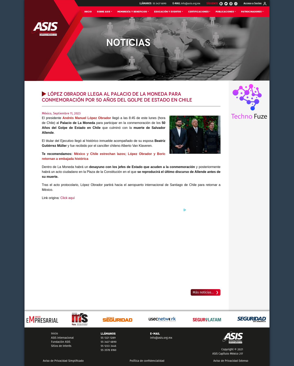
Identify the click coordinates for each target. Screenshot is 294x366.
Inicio (54, 333)
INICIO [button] (88, 11)
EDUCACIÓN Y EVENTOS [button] (167, 11)
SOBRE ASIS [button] (103, 11)
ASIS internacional (62, 337)
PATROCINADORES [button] (251, 11)
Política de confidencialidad (147, 361)
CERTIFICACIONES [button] (198, 11)
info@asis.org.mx (190, 3)
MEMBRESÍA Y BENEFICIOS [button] (132, 11)
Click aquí (67, 198)
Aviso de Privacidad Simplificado (63, 361)
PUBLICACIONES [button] (225, 11)
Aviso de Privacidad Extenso (230, 361)
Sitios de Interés (61, 346)
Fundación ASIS (60, 342)
